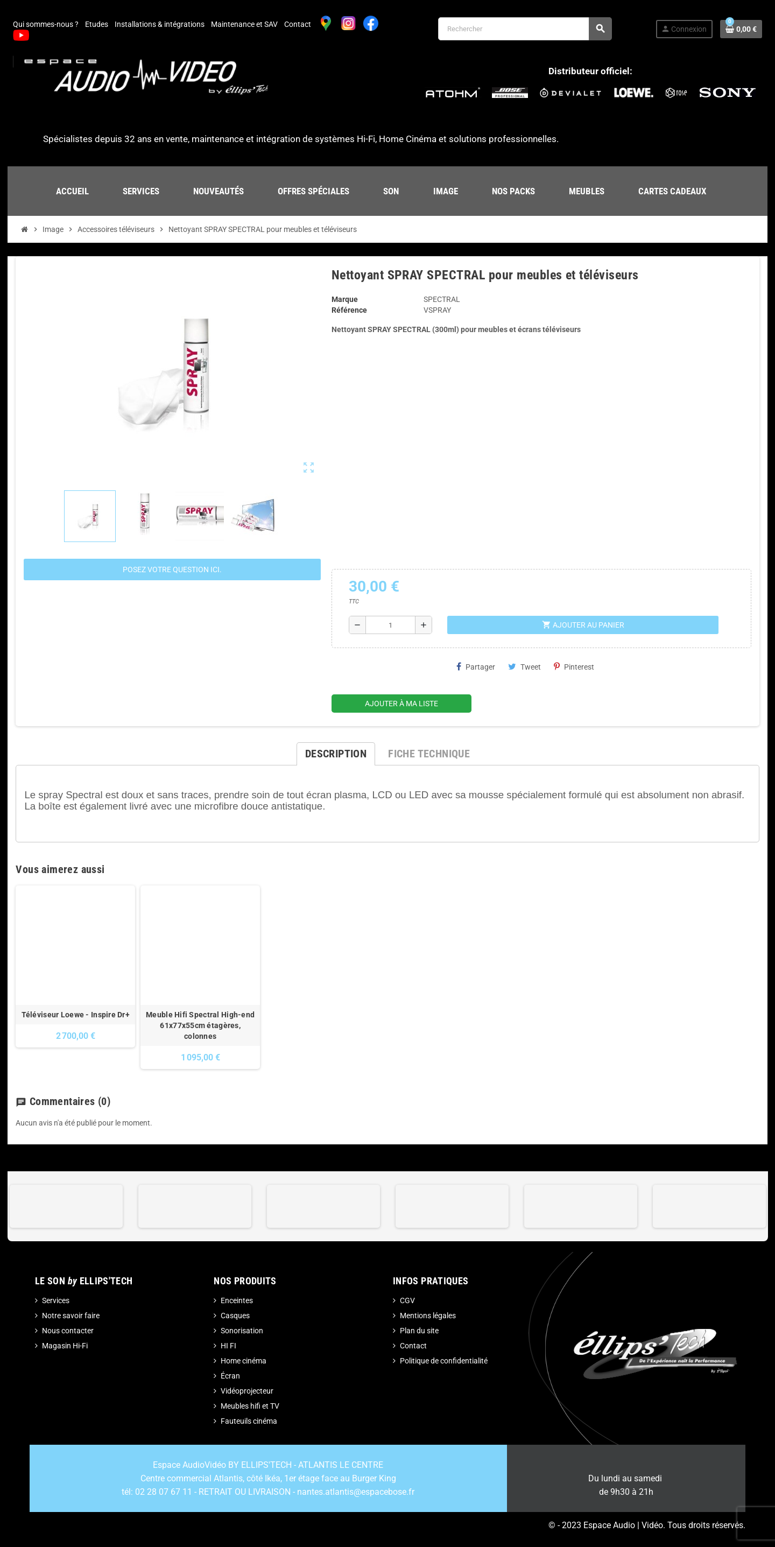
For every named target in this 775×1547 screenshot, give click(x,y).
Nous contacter (68, 1330)
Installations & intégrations (160, 24)
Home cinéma (243, 1360)
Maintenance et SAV (244, 24)
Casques (235, 1315)
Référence (349, 310)
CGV (407, 1300)
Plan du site (419, 1330)
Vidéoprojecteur (247, 1391)
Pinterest (574, 666)
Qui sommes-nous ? (46, 24)
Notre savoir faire (71, 1315)
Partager (475, 666)
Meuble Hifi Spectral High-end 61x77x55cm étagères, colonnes (200, 1025)
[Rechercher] (524, 28)
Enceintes (237, 1300)
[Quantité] (390, 625)
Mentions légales (428, 1315)
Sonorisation (242, 1330)
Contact (297, 24)
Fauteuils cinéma (249, 1421)
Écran (230, 1376)
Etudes (96, 24)
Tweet (524, 666)
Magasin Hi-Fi (65, 1345)
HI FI (228, 1345)
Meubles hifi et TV (250, 1406)
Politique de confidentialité (444, 1360)
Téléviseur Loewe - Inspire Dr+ (76, 1014)
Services (55, 1300)
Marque (345, 299)
